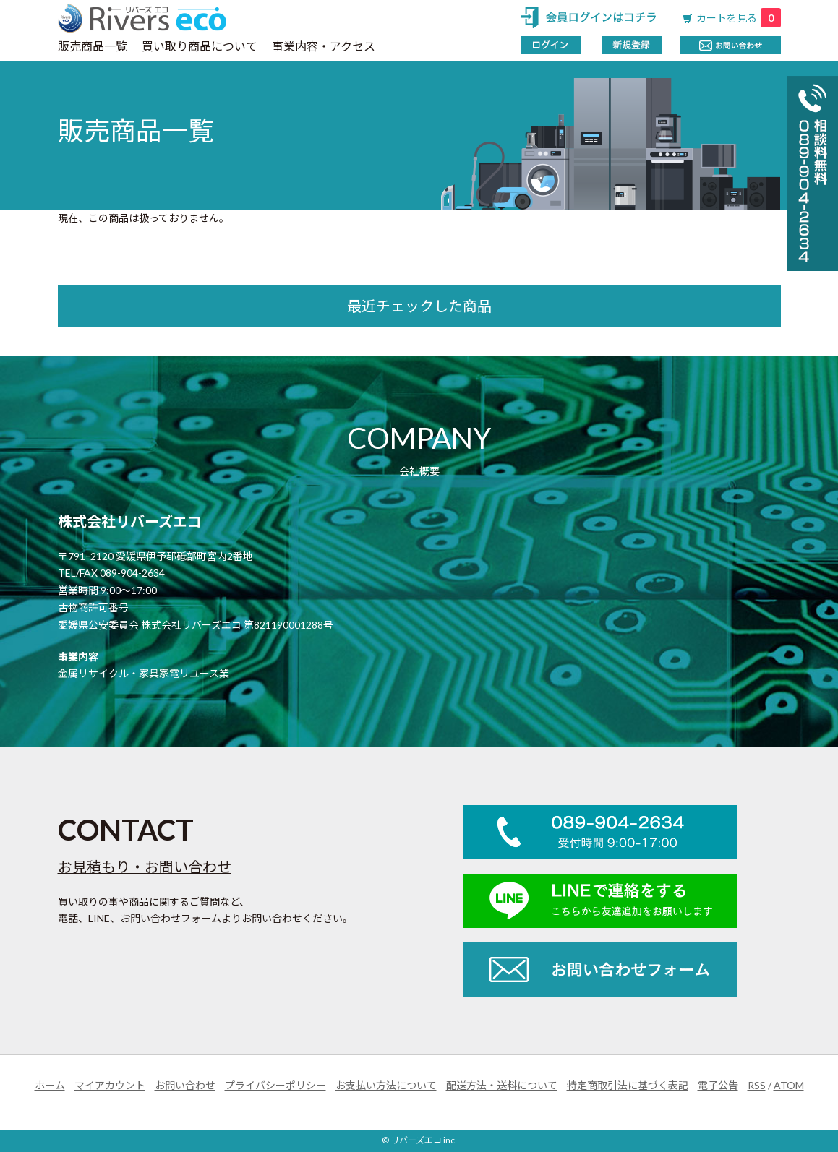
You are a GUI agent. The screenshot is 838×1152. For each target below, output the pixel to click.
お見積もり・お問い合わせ (144, 866)
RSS (757, 1085)
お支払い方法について (386, 1085)
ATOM (789, 1085)
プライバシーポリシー (275, 1085)
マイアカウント (109, 1085)
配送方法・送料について (501, 1085)
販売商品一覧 (92, 46)
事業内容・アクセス (323, 46)
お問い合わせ (185, 1085)
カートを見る (738, 18)
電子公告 (718, 1085)
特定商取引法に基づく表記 (627, 1085)
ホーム (50, 1085)
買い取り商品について (199, 46)
